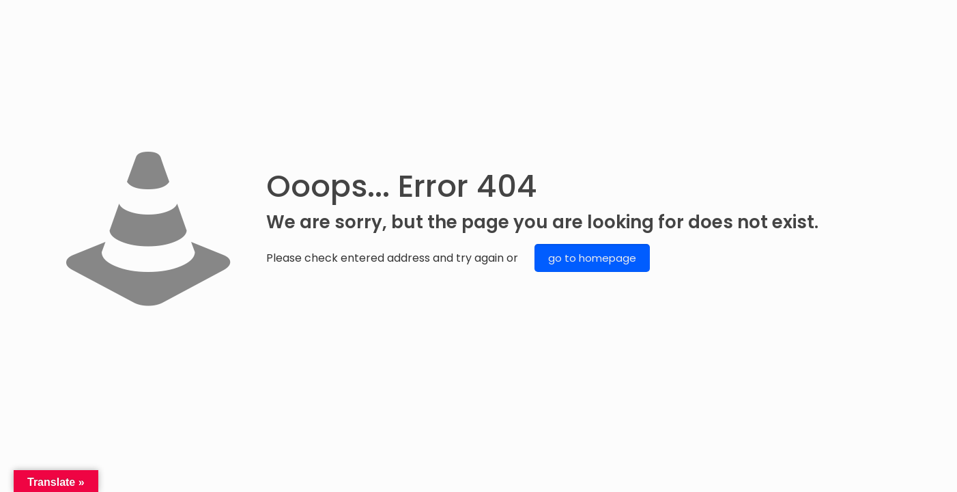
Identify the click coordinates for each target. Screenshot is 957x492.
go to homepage (592, 258)
